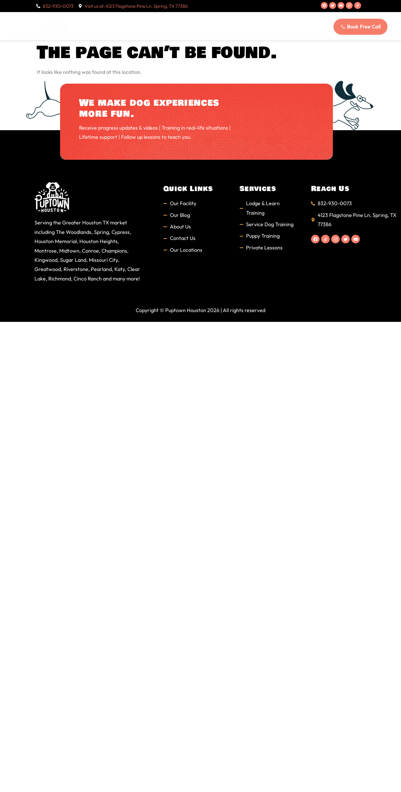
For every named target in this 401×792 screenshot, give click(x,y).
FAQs (231, 25)
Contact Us (284, 25)
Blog (255, 25)
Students (203, 25)
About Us (139, 25)
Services (171, 25)
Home (110, 25)
